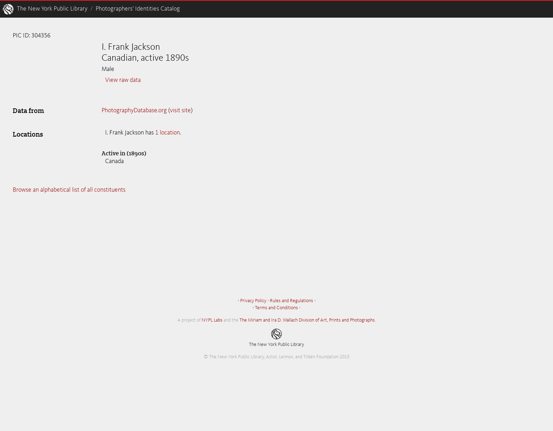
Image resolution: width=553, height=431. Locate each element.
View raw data (123, 80)
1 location (167, 133)
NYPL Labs (212, 320)
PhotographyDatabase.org (134, 110)
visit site (180, 110)
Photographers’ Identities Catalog (138, 9)
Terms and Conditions (276, 307)
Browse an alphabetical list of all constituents (69, 190)
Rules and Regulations (291, 300)
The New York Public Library (52, 9)
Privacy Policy (253, 300)
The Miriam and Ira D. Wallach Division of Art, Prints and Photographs (307, 320)
